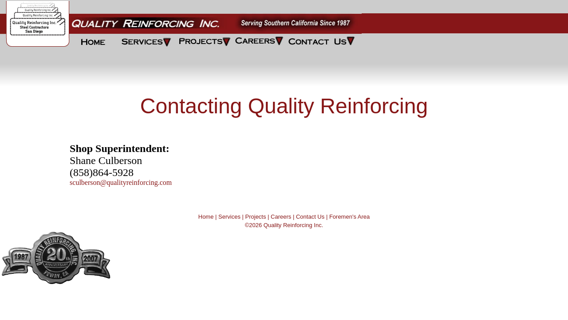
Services (229, 216)
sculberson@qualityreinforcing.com (121, 182)
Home (206, 216)
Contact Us (310, 216)
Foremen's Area (349, 216)
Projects (255, 216)
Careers (281, 216)
